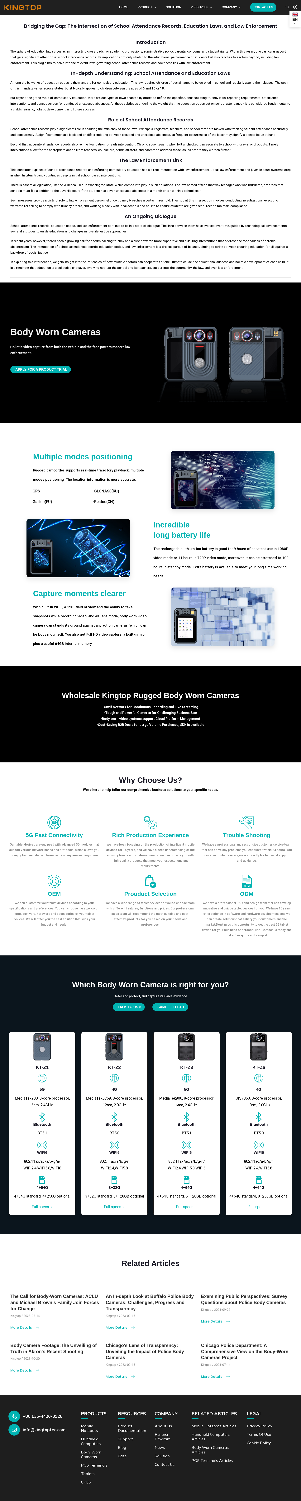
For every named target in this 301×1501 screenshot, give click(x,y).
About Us (163, 1425)
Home (123, 7)
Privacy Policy (259, 1425)
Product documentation (132, 1428)
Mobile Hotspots (89, 1428)
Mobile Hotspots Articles (214, 1425)
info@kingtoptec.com (44, 1429)
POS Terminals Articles (212, 1460)
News (160, 1447)
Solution (173, 7)
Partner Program (162, 1436)
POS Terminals (94, 1465)
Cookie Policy (259, 1442)
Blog (122, 1447)
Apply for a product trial (41, 369)
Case (122, 1455)
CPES (86, 1482)
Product (145, 7)
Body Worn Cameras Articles (210, 1449)
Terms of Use (259, 1434)
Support (125, 1439)
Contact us (263, 7)
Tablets (88, 1473)
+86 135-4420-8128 (42, 1416)
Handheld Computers (91, 1441)
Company (229, 7)
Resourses (199, 7)
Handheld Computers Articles (211, 1436)
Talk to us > (129, 1007)
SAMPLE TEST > (171, 1007)
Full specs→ (42, 1206)
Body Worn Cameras (91, 1454)
